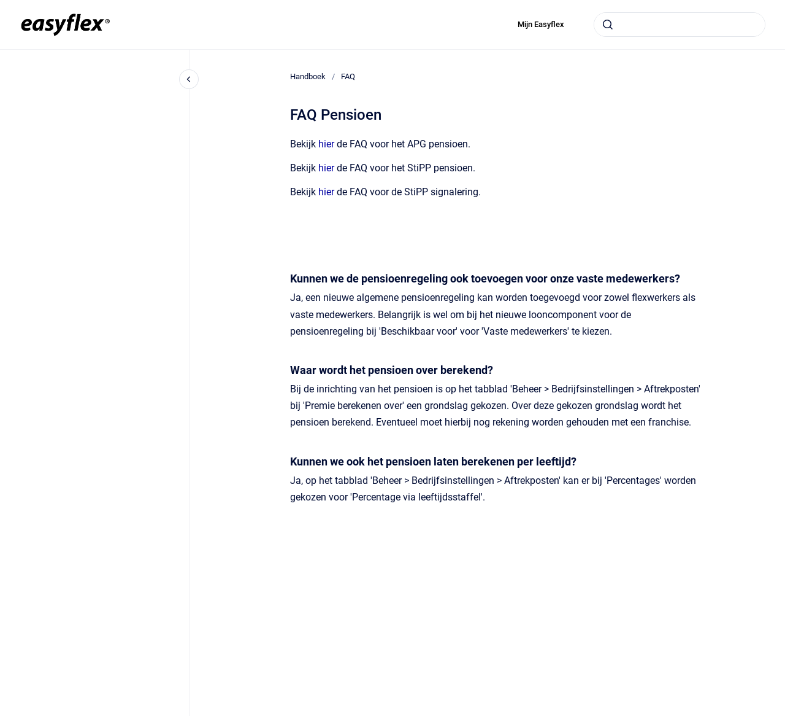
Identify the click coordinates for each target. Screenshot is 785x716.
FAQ (348, 76)
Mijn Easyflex (541, 24)
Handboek (308, 76)
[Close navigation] (189, 79)
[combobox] (679, 24)
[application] (781, 713)
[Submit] (608, 24)
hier (326, 144)
